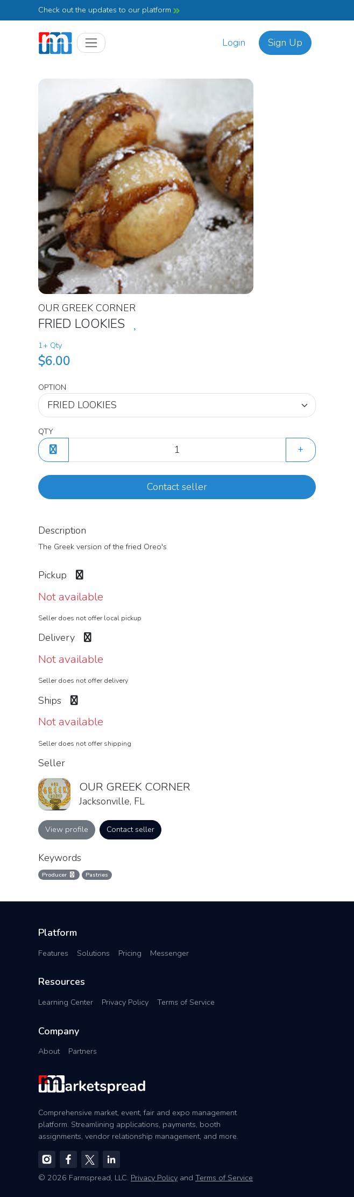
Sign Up (285, 42)
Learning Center (65, 1002)
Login (233, 42)
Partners (82, 1051)
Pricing (129, 953)
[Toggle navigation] (91, 43)
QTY (45, 431)
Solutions (93, 953)
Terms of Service (186, 1002)
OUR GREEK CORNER (87, 308)
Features (53, 953)
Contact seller (177, 486)
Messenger (169, 953)
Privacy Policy (125, 1002)
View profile (66, 829)
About (49, 1051)
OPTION (52, 387)
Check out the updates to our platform (109, 9)
